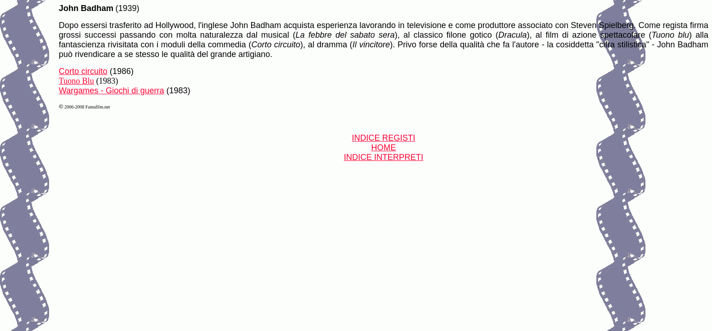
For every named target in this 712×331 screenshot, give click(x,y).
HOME (383, 147)
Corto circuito (83, 71)
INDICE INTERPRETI (383, 157)
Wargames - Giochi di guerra (111, 90)
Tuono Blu (76, 81)
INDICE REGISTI (383, 138)
